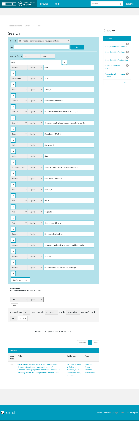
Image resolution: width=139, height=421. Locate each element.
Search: (13, 41)
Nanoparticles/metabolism (116, 46)
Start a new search (20, 280)
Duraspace (134, 412)
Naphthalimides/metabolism (116, 60)
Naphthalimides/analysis (115, 52)
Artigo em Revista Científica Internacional (90, 368)
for (11, 47)
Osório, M (72, 367)
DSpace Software (103, 412)
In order (62, 312)
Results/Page (16, 312)
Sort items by (38, 312)
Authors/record (88, 312)
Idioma (130, 3)
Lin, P (79, 370)
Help (57, 3)
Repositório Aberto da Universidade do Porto (24, 26)
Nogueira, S (71, 370)
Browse (45, 3)
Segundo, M (71, 364)
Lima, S (71, 375)
